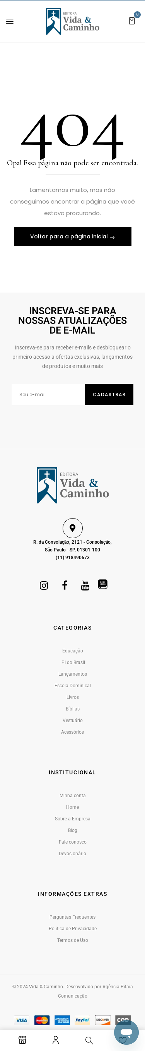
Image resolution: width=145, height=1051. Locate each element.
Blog (72, 830)
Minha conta (73, 795)
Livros (73, 697)
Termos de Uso (72, 940)
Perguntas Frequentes (72, 917)
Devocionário (72, 853)
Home (72, 807)
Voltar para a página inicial (69, 236)
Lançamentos (72, 674)
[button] (131, 20)
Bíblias (73, 709)
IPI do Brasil (72, 662)
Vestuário (73, 720)
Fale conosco (73, 842)
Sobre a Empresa (72, 819)
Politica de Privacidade (73, 928)
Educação (72, 651)
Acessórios (72, 732)
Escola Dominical (73, 685)
